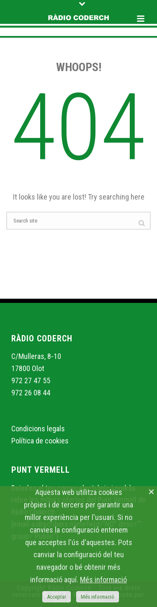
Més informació (103, 579)
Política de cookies (40, 440)
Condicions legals (38, 428)
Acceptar (56, 597)
